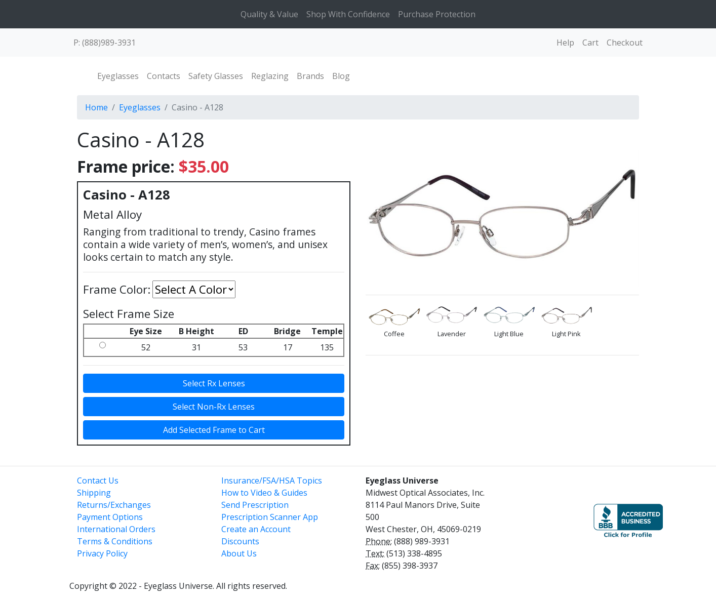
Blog (341, 76)
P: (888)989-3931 (104, 42)
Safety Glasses (215, 76)
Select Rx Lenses (214, 383)
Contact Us (97, 480)
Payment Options (110, 517)
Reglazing (270, 76)
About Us (239, 553)
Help (565, 42)
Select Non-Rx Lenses (214, 406)
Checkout (625, 42)
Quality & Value (269, 14)
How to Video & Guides (264, 492)
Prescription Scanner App (269, 517)
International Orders (116, 529)
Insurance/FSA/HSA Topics (271, 480)
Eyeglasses (118, 76)
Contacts (163, 76)
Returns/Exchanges (114, 504)
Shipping (94, 492)
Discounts (240, 541)
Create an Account (256, 529)
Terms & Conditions (114, 541)
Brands (310, 76)
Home (96, 107)
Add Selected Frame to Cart (214, 429)
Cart (590, 42)
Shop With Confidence (348, 14)
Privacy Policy (102, 553)
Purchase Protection (436, 14)
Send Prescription (255, 504)
